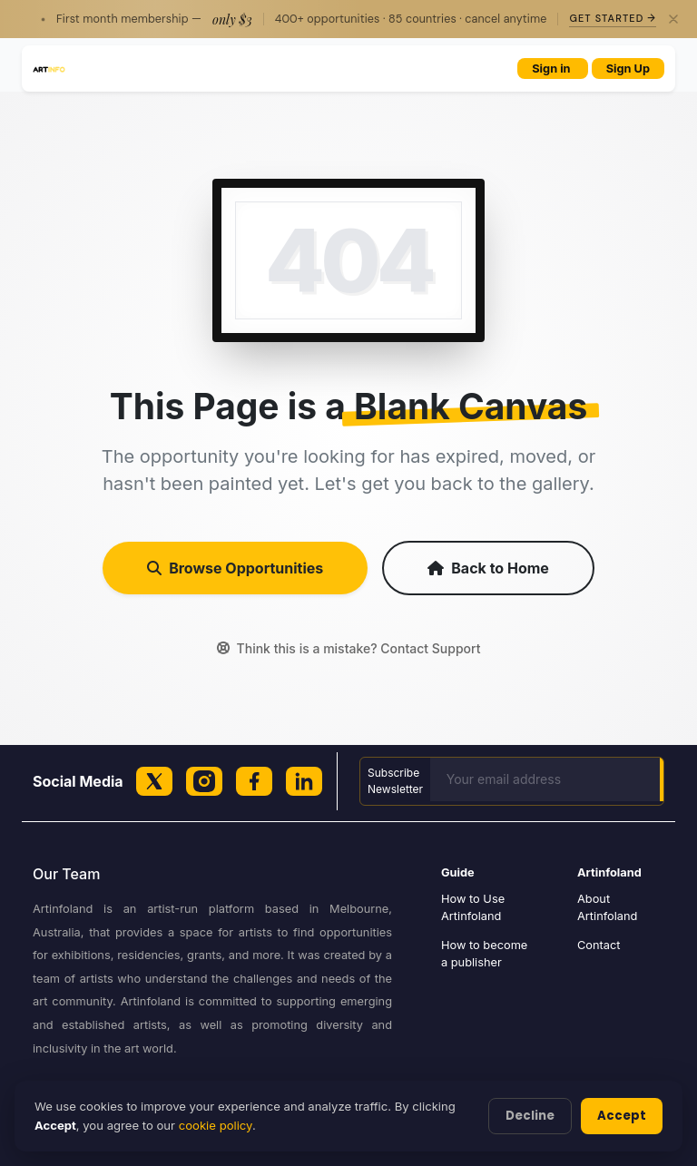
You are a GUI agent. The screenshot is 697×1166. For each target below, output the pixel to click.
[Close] (673, 19)
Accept (621, 1115)
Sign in (552, 68)
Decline (530, 1115)
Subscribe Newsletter (395, 781)
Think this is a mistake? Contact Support (349, 648)
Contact (599, 945)
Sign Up (628, 68)
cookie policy (215, 1125)
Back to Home (488, 568)
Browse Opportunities (235, 568)
